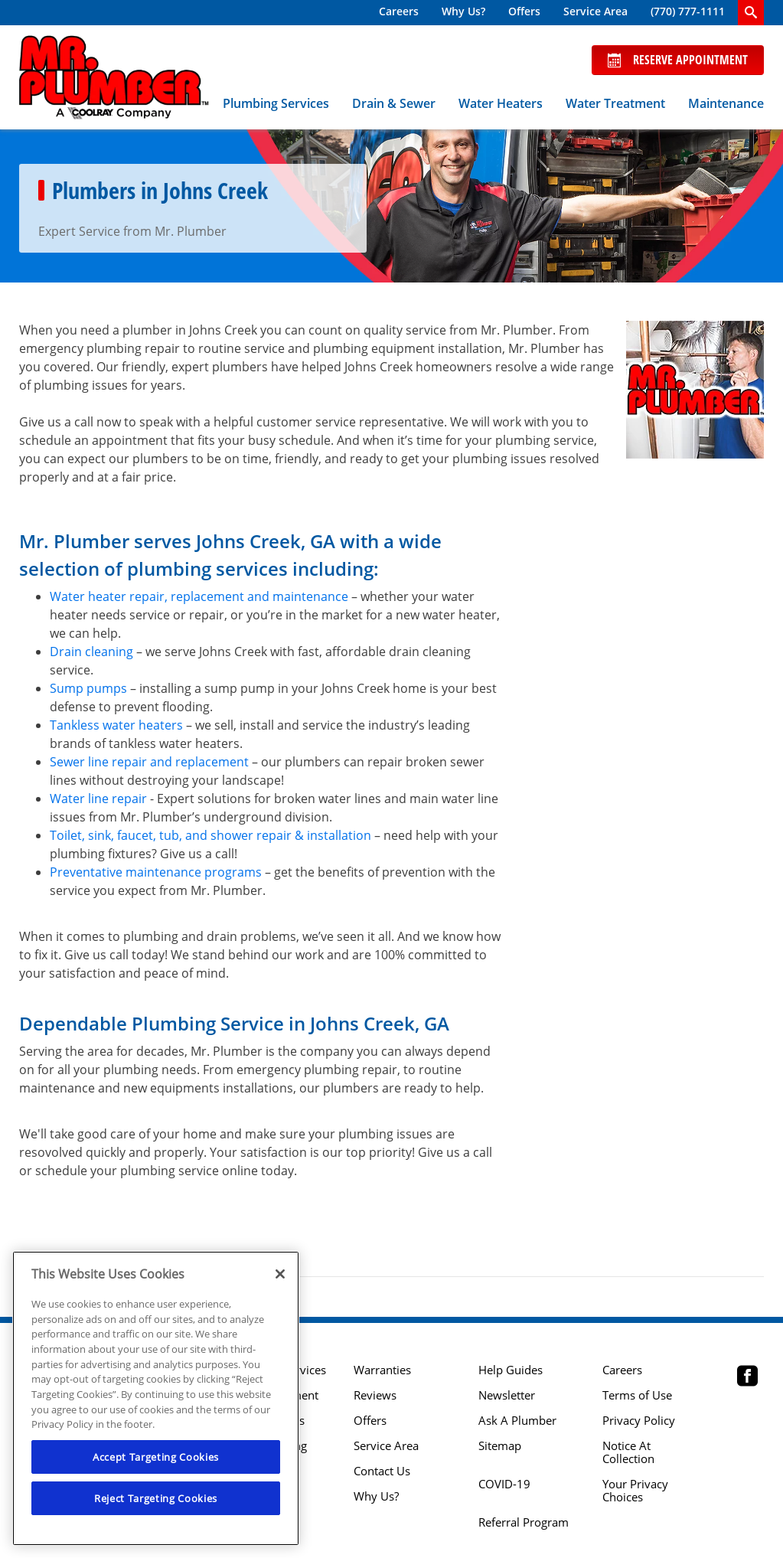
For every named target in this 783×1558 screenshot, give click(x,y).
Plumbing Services (276, 103)
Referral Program (523, 1522)
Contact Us (382, 1471)
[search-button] (751, 12)
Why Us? (463, 11)
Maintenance (726, 103)
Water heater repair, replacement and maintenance (199, 596)
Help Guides (510, 1370)
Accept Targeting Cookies (156, 1457)
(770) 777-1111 (688, 11)
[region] (155, 1398)
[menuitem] (398, 13)
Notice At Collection (628, 1452)
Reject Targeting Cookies (155, 1498)
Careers (399, 11)
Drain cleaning (91, 651)
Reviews (375, 1395)
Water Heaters (500, 103)
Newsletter (506, 1395)
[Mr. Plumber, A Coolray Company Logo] (114, 77)
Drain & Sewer (394, 103)
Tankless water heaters (116, 725)
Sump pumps (88, 688)
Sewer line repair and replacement (149, 761)
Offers (524, 11)
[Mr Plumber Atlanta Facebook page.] (747, 1378)
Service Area (595, 11)
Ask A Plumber (517, 1420)
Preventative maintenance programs (156, 872)
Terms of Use (637, 1395)
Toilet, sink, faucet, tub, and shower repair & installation (210, 835)
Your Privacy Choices (635, 1491)
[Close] (280, 1274)
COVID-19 (504, 1484)
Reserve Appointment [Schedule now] (678, 59)
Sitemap (499, 1445)
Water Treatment (615, 103)
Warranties (382, 1370)
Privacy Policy (638, 1420)
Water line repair (98, 798)
